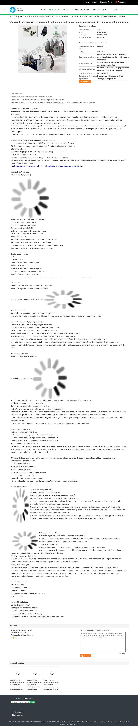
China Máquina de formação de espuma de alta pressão (43, 721)
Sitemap (20, 712)
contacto (86, 82)
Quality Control (100, 9)
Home (43, 9)
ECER (77, 724)
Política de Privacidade (16, 721)
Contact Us (117, 9)
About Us (67, 9)
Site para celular (17, 715)
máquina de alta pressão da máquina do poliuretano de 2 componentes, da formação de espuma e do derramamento (17, 686)
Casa (11, 16)
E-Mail (13, 712)
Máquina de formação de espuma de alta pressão (38, 16)
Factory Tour (82, 9)
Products (54, 9)
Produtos (18, 16)
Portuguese (123, 1)
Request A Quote (106, 2)
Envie (33, 702)
